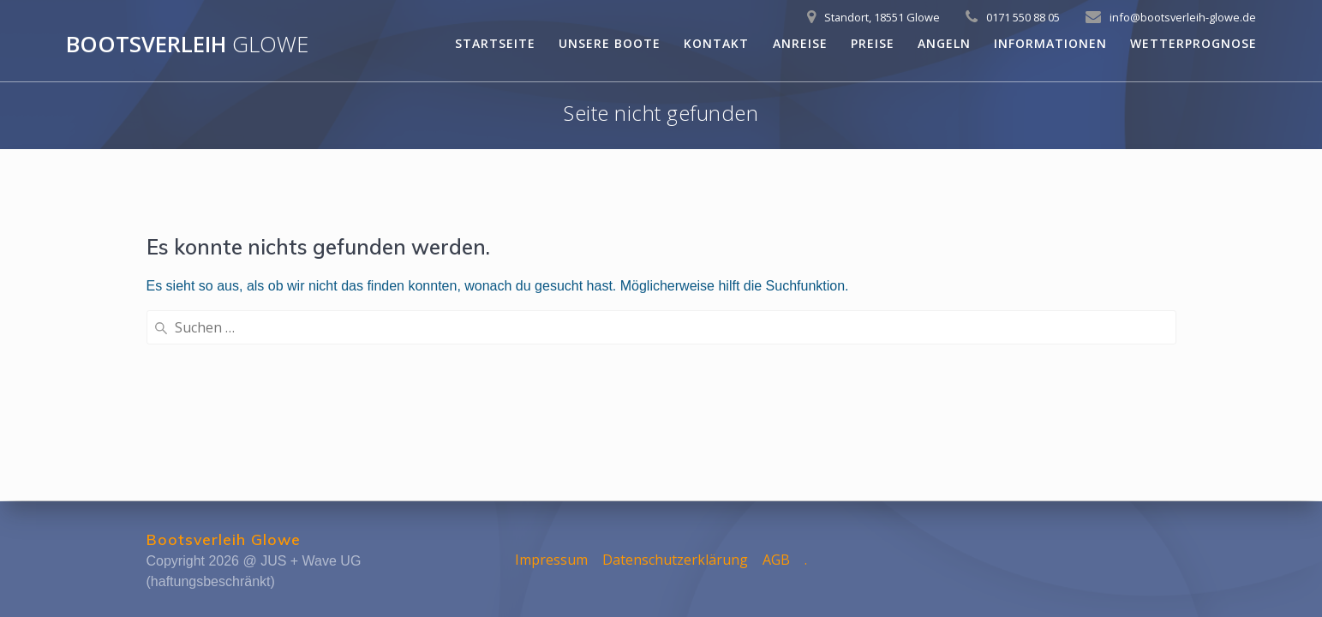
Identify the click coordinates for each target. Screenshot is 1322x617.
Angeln (944, 43)
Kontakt (716, 43)
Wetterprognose (1193, 43)
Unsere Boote (610, 43)
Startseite (495, 43)
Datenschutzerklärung (675, 559)
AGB (776, 559)
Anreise (800, 43)
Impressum (551, 559)
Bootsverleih (187, 44)
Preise (872, 43)
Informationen (1050, 43)
